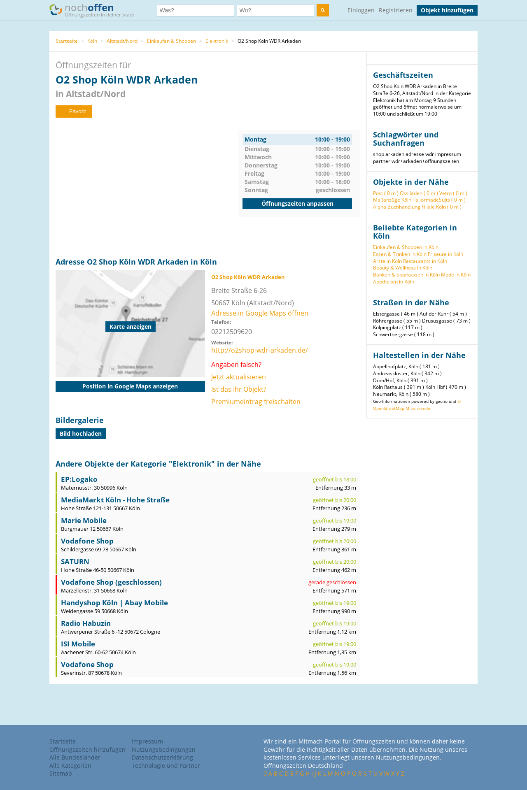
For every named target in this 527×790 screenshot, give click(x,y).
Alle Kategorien (70, 765)
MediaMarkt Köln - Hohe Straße (115, 499)
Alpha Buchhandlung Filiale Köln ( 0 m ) (417, 206)
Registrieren (396, 10)
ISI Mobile (78, 643)
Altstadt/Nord (122, 40)
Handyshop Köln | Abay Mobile (114, 602)
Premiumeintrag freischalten (256, 401)
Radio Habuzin (86, 623)
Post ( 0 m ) (386, 193)
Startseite (67, 40)
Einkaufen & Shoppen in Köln (405, 247)
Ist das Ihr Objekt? (238, 389)
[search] (323, 10)
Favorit (74, 111)
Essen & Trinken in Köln (400, 254)
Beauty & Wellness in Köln (402, 267)
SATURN (75, 561)
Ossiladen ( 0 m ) (419, 193)
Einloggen (361, 10)
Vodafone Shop (87, 541)
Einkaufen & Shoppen (171, 40)
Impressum (147, 741)
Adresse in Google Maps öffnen (259, 313)
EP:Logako (79, 479)
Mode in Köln (456, 274)
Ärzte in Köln (387, 261)
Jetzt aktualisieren (238, 376)
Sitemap (60, 773)
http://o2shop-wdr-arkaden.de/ (259, 350)
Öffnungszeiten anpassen (297, 203)
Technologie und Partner (166, 765)
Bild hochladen (81, 433)
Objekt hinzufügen (447, 10)
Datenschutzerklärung (162, 757)
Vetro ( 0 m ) (453, 193)
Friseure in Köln (445, 254)
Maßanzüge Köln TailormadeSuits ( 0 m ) (419, 199)
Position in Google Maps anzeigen (130, 386)
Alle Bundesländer (74, 757)
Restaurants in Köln (425, 261)
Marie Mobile (84, 520)
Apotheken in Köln (393, 281)
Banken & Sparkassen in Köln (406, 274)
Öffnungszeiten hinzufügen (87, 749)
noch (95, 9)
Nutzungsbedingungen (164, 749)
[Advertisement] (147, 187)
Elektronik (216, 40)
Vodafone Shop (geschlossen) (111, 582)
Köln (92, 40)
